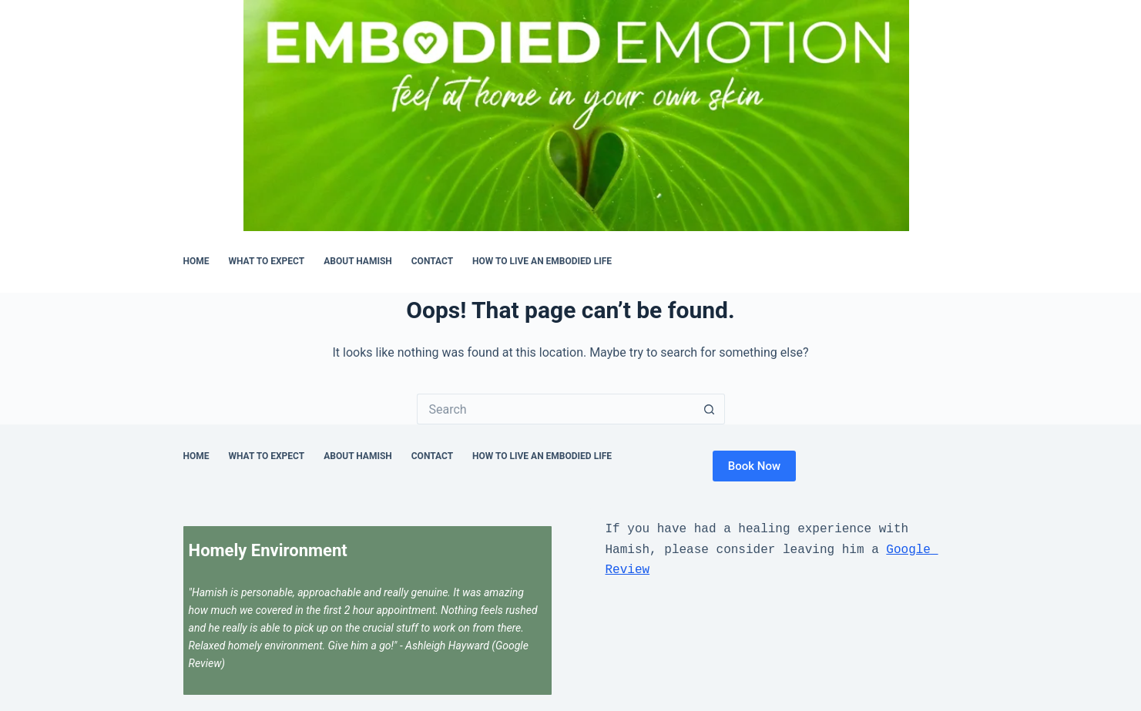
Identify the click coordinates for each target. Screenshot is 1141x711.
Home (196, 261)
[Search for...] (555, 409)
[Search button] (709, 409)
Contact (432, 261)
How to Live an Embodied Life (542, 261)
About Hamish (358, 261)
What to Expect (267, 261)
